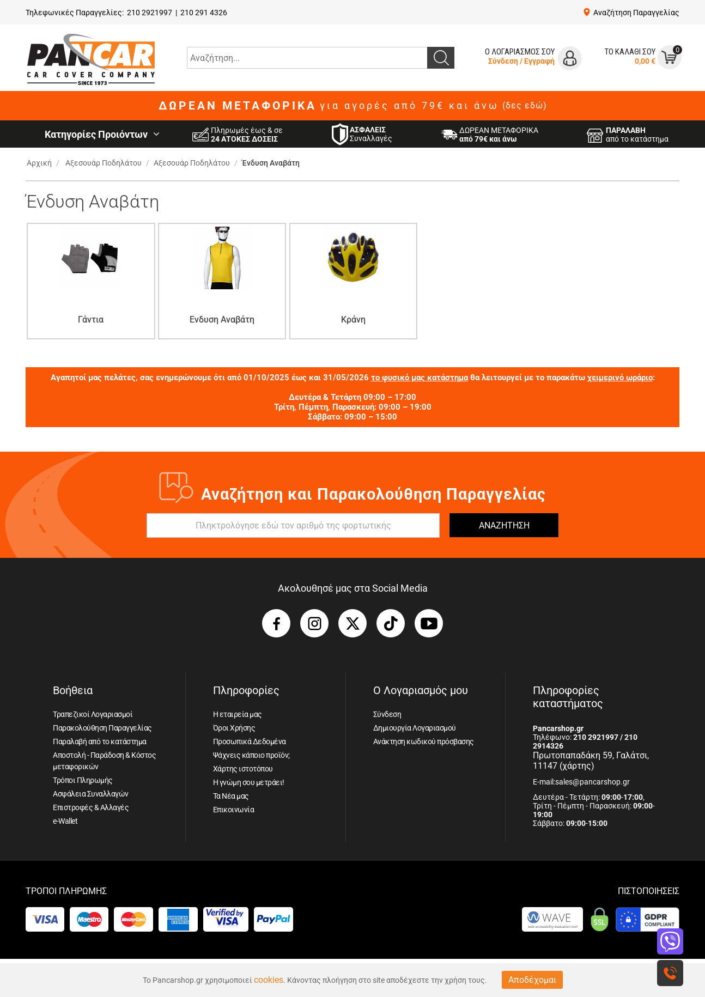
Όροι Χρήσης (234, 728)
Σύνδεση (503, 61)
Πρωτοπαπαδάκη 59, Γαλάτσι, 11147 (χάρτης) (591, 760)
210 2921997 (149, 12)
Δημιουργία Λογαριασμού (414, 728)
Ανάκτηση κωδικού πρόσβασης (423, 741)
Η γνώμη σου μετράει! (248, 782)
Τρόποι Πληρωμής (83, 780)
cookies (268, 980)
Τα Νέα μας (231, 796)
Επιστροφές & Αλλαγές (91, 807)
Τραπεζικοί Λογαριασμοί (92, 714)
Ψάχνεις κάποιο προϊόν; (251, 755)
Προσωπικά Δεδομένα (249, 741)
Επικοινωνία (233, 809)
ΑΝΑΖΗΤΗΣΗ (504, 525)
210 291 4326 (203, 12)
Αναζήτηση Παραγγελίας (636, 12)
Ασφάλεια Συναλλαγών (91, 793)
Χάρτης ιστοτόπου (243, 768)
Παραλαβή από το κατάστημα (100, 741)
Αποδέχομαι (532, 980)
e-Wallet (65, 821)
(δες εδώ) (524, 105)
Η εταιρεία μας (237, 714)
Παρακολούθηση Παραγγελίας (102, 728)
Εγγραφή (539, 61)
